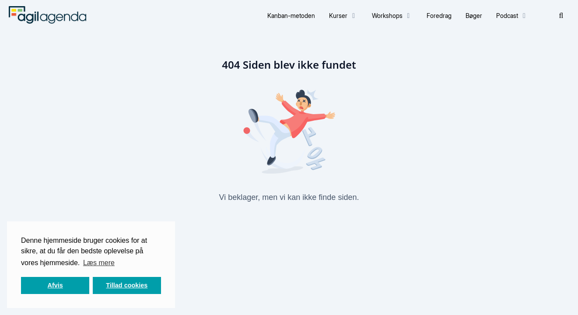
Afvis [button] (55, 285)
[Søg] (561, 15)
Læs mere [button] (99, 262)
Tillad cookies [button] (126, 285)
